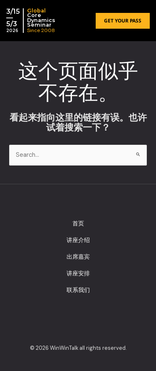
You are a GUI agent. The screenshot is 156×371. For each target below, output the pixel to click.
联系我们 (78, 290)
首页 (78, 223)
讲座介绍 (78, 240)
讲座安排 (78, 273)
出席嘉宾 (78, 256)
